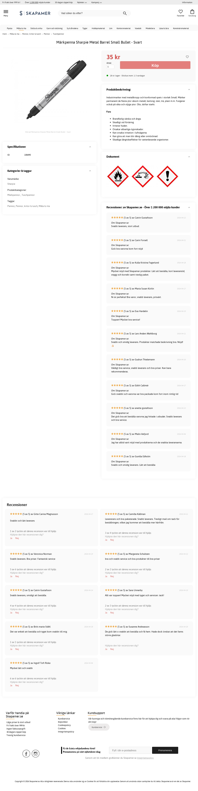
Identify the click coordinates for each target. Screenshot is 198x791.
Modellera (150, 28)
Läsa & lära (164, 28)
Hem (4, 34)
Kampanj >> (96, 2)
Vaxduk (138, 28)
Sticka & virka (36, 28)
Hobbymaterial (98, 28)
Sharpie (11, 183)
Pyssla (9, 28)
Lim (110, 28)
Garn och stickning (54, 28)
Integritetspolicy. (145, 757)
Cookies (62, 728)
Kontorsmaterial (124, 28)
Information (187, 2)
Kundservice (64, 718)
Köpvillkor (63, 722)
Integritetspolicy (66, 731)
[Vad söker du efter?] (94, 13)
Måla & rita (21, 28)
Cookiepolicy (64, 725)
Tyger (84, 28)
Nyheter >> (82, 2)
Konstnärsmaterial (181, 28)
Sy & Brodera (72, 28)
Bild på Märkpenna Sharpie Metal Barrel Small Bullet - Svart (48, 132)
